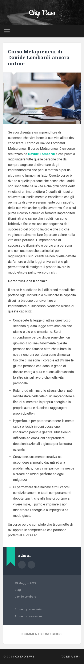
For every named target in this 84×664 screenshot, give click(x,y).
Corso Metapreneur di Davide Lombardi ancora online (38, 57)
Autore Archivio (22, 565)
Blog (18, 589)
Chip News (42, 12)
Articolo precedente (28, 609)
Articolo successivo (28, 616)
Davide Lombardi (26, 596)
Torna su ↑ (71, 656)
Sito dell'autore (31, 565)
